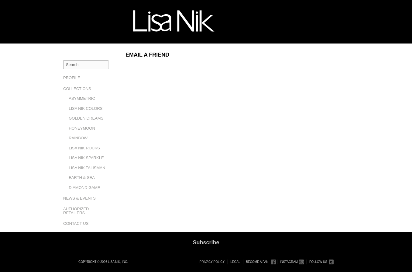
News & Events (79, 198)
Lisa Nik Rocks (84, 148)
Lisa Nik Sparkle (86, 158)
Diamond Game (84, 188)
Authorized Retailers (76, 211)
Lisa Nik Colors (85, 108)
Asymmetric (82, 98)
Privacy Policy (212, 261)
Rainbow (78, 138)
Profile (71, 78)
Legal (235, 261)
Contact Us (75, 223)
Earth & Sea (82, 178)
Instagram (289, 261)
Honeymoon (82, 128)
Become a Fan (257, 261)
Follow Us (318, 261)
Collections (77, 89)
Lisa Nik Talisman (87, 168)
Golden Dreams (86, 118)
